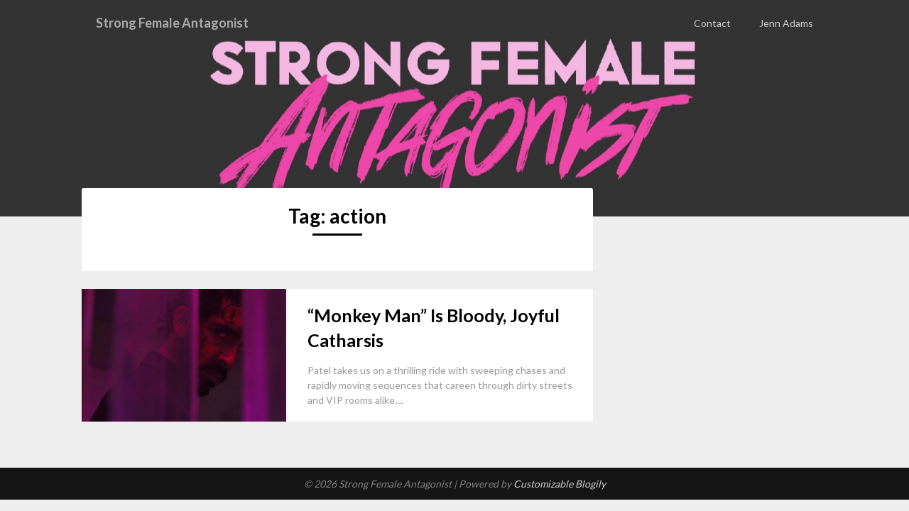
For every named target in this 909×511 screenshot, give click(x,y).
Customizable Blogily (559, 484)
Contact (712, 23)
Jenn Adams (786, 23)
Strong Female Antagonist (181, 22)
